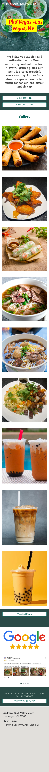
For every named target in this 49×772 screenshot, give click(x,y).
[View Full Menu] (24, 614)
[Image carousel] (24, 670)
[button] (3, 3)
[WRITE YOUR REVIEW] (24, 701)
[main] (24, 25)
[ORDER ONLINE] (24, 98)
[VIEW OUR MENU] (24, 104)
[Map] (24, 752)
